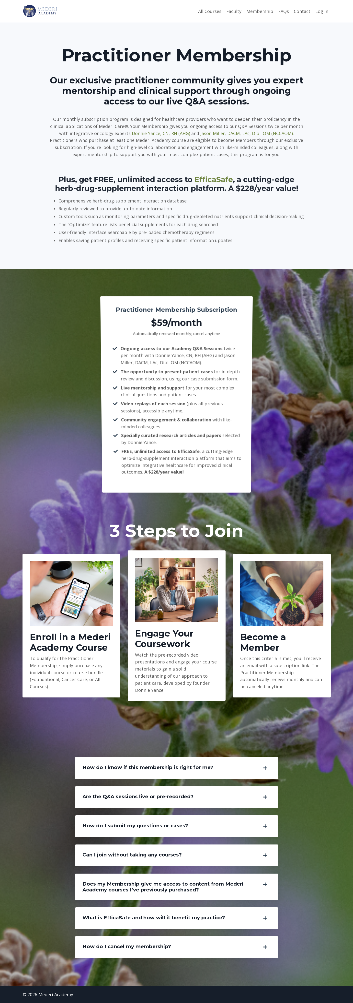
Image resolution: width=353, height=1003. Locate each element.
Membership (259, 11)
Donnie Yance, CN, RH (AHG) (161, 133)
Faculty (233, 11)
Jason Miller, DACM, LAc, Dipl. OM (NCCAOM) (246, 133)
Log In (321, 11)
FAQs (283, 11)
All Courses (209, 11)
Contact (302, 11)
